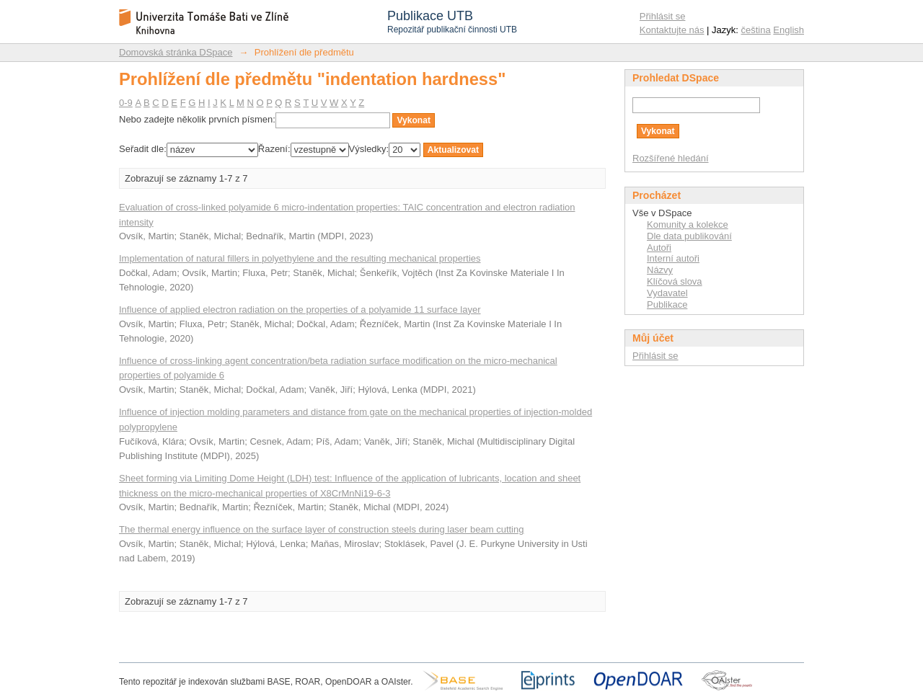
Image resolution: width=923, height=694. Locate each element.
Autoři (659, 247)
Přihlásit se (663, 16)
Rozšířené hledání (670, 158)
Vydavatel (667, 293)
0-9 (126, 102)
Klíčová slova (674, 281)
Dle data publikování (689, 236)
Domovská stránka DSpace (176, 52)
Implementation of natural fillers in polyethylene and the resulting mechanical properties (300, 258)
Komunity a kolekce (687, 224)
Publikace (667, 304)
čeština (756, 30)
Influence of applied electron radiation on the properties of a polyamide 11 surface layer (300, 309)
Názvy (660, 269)
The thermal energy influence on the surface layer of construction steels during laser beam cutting (321, 529)
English (788, 30)
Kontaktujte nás (672, 30)
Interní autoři (673, 258)
